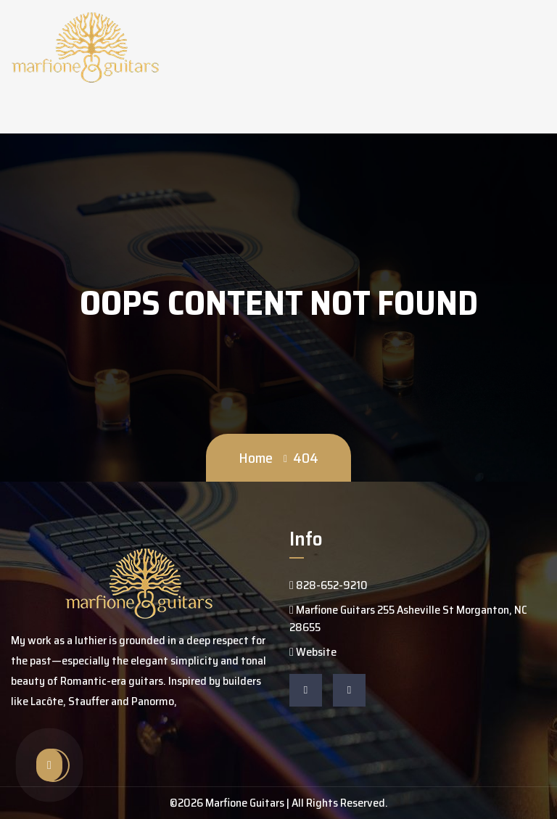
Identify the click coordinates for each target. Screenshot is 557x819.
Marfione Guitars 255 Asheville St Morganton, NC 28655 (408, 618)
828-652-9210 (328, 585)
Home (256, 457)
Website (313, 652)
